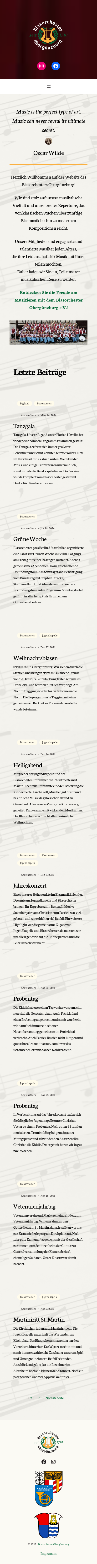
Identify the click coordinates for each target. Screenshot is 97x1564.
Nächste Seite (57, 1398)
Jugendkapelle (49, 635)
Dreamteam (48, 855)
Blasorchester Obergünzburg (53, 1544)
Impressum (48, 1553)
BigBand (24, 403)
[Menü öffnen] (48, 86)
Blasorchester (44, 403)
